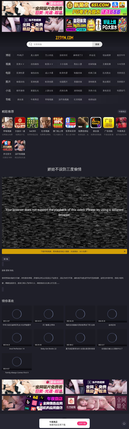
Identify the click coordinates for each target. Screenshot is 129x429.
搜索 (97, 44)
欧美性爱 (64, 72)
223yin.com (64, 37)
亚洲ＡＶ (20, 64)
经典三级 (92, 72)
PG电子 (20, 55)
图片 (8, 81)
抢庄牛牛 (121, 55)
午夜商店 (35, 99)
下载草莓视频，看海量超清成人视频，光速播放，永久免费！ (83, 251)
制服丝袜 (78, 72)
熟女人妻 (78, 64)
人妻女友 (49, 90)
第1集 (6, 259)
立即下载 (82, 423)
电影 (8, 72)
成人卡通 (49, 72)
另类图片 (121, 81)
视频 (8, 64)
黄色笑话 (107, 90)
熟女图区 (107, 81)
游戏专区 (64, 55)
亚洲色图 (35, 81)
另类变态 (121, 72)
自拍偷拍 (35, 64)
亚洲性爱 (20, 72)
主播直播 (107, 64)
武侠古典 (64, 90)
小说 (8, 90)
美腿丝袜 (78, 81)
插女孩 (20, 99)
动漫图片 (64, 81)
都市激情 (20, 90)
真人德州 (35, 55)
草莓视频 (49, 99)
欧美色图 (49, 81)
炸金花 (92, 55)
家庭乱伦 (35, 90)
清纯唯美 (92, 81)
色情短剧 (92, 99)
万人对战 (49, 55)
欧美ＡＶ (49, 64)
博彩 (8, 55)
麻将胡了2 (78, 55)
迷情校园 (78, 90)
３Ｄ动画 (64, 64)
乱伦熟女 (107, 72)
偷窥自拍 (20, 81)
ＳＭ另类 (121, 64)
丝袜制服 (92, 64)
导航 (8, 99)
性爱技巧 (121, 90)
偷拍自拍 (35, 72)
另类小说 (92, 90)
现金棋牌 (107, 55)
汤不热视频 (64, 99)
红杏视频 (78, 99)
